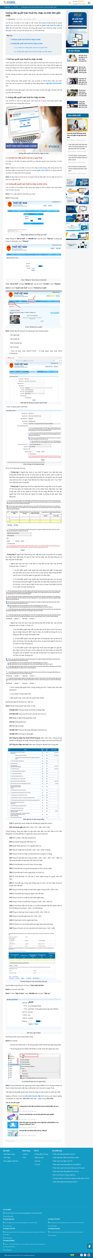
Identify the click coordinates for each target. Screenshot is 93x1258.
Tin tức (16, 7)
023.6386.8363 (7, 1250)
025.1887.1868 (52, 1235)
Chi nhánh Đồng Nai (54, 1228)
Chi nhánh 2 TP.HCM (9, 1228)
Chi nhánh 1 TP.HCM (54, 1219)
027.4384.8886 (7, 1238)
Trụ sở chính (7, 1210)
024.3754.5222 (8, 1216)
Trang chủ (7, 7)
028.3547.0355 (52, 1226)
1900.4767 (81, 1)
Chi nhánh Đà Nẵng (8, 1240)
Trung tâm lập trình (8, 1219)
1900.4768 (81, 4)
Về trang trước (11, 1141)
